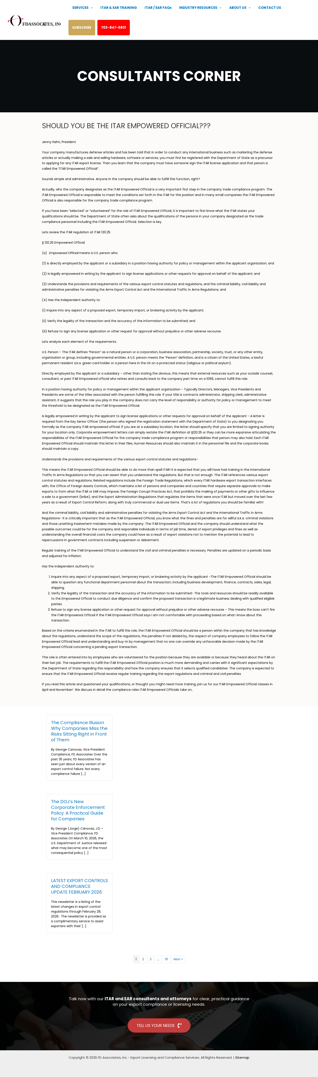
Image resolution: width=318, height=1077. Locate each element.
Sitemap (242, 1057)
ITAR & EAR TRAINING (115, 12)
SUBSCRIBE (282, 12)
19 (166, 959)
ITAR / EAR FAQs (152, 12)
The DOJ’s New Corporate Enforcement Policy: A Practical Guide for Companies (78, 810)
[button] (89, 12)
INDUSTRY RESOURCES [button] (192, 12)
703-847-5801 (85, 32)
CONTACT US (256, 12)
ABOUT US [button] (229, 12)
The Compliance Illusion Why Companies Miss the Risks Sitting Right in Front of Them (79, 731)
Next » (178, 959)
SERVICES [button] (81, 12)
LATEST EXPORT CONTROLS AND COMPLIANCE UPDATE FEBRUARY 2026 (79, 886)
